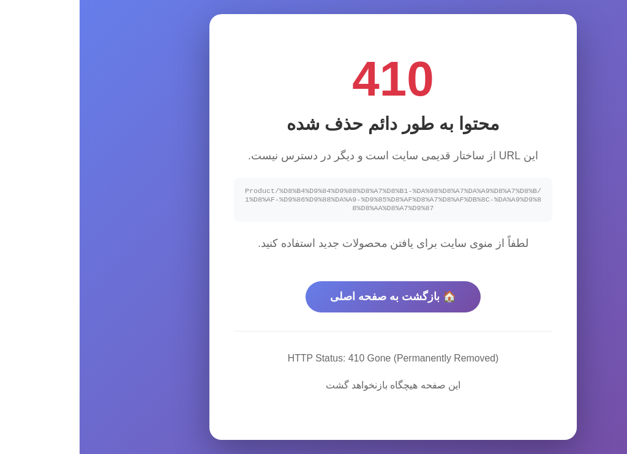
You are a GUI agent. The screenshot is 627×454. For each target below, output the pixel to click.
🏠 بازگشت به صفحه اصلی (313, 298)
